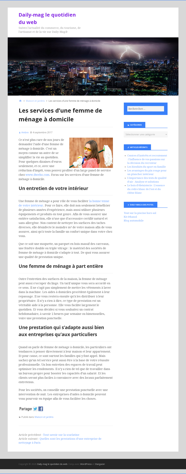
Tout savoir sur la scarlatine (61, 434)
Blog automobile (134, 220)
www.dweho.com (37, 174)
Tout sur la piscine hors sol (140, 213)
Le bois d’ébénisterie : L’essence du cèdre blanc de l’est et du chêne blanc (146, 189)
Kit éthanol (130, 216)
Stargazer (100, 464)
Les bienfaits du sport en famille (146, 166)
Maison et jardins (44, 417)
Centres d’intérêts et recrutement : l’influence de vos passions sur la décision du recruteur (147, 159)
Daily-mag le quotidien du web (52, 464)
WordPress (86, 464)
